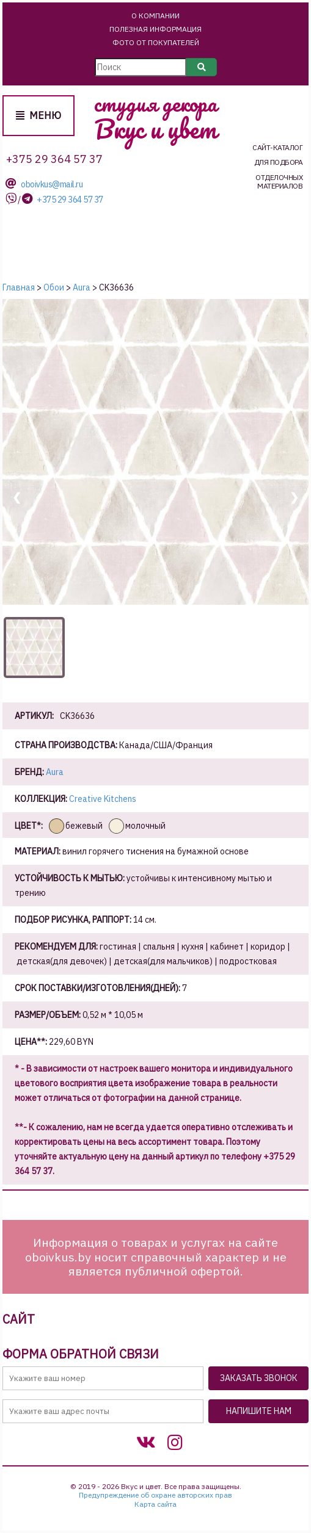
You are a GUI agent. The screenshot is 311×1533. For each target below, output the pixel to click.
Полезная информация (155, 29)
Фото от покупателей (155, 42)
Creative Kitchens (102, 798)
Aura (55, 771)
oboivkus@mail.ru (51, 184)
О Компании (155, 15)
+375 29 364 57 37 (70, 200)
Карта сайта (155, 1504)
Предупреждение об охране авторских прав (155, 1495)
